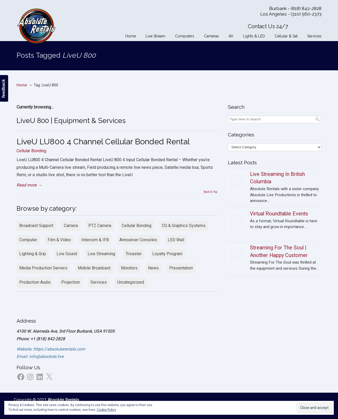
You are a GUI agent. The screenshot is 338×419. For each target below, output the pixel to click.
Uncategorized (130, 282)
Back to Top (210, 192)
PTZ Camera (99, 225)
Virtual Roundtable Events (279, 214)
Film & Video (59, 239)
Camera (71, 225)
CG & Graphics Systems (184, 225)
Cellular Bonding (31, 150)
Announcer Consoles (138, 239)
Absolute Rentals (36, 25)
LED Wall (176, 239)
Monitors (129, 267)
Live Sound (67, 253)
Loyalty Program (167, 253)
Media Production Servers (43, 267)
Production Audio (35, 282)
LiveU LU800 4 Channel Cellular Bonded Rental (103, 141)
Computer (28, 239)
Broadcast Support (36, 225)
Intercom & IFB (95, 239)
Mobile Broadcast (94, 267)
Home (22, 85)
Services (98, 282)
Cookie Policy (106, 410)
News (153, 267)
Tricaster (134, 253)
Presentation (181, 267)
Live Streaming (101, 253)
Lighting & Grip (32, 253)
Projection (70, 282)
